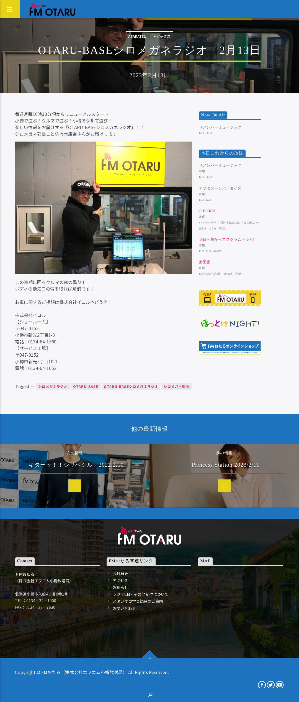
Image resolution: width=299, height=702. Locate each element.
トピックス (162, 36)
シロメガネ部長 (176, 386)
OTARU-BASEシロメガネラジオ (131, 386)
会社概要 (120, 573)
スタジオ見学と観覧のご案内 (138, 601)
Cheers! (207, 211)
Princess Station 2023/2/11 (226, 465)
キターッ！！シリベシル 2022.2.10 (76, 465)
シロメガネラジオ (53, 386)
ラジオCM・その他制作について (141, 594)
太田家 (204, 262)
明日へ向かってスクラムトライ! (226, 240)
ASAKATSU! (138, 36)
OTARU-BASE (85, 386)
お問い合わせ (124, 608)
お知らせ (120, 587)
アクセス (120, 580)
